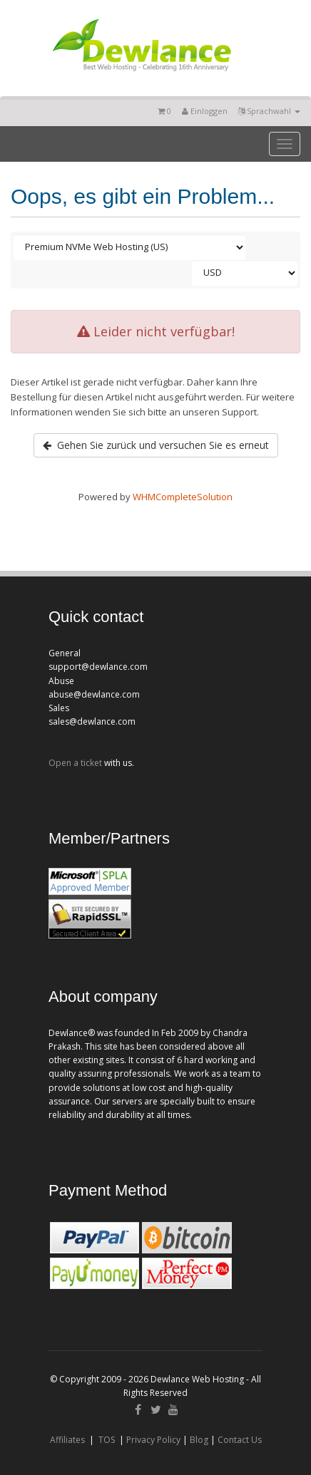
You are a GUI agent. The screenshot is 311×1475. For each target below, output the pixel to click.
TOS (106, 1440)
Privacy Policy (153, 1440)
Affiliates (67, 1440)
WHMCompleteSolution (183, 496)
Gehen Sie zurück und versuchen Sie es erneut (156, 445)
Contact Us (240, 1440)
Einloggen (205, 110)
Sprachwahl (269, 110)
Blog (199, 1440)
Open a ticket (75, 763)
